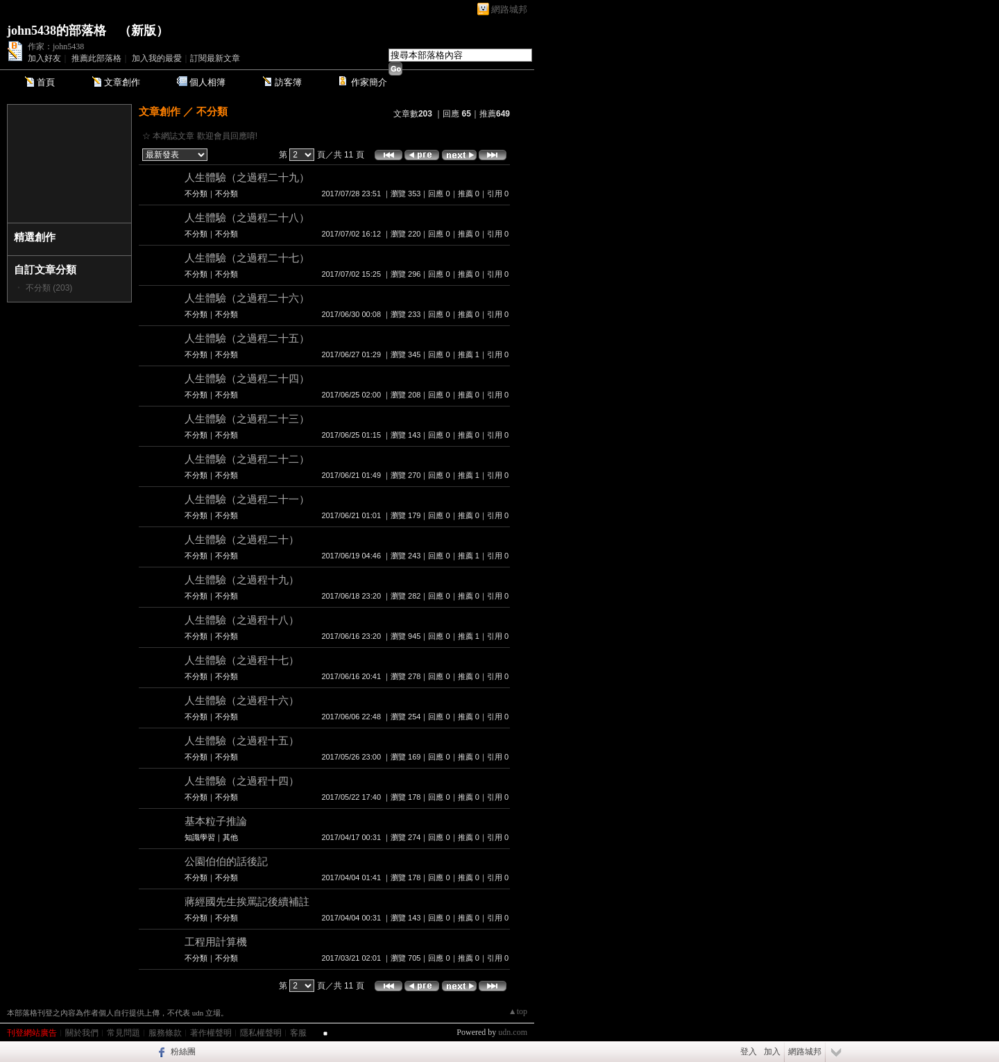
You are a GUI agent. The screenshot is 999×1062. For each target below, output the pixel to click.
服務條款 (165, 1033)
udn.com (512, 1032)
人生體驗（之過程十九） (242, 579)
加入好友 (44, 58)
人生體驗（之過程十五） (242, 740)
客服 (298, 1033)
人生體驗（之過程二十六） (247, 298)
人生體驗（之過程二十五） (247, 338)
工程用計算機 (216, 942)
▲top (518, 1011)
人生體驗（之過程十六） (242, 700)
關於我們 (82, 1033)
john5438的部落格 (56, 30)
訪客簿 (288, 82)
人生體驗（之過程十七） (242, 660)
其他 (230, 837)
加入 (772, 1051)
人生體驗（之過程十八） (242, 620)
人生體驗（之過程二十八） (247, 217)
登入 (748, 1051)
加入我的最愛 (157, 58)
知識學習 (200, 837)
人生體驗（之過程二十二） (247, 459)
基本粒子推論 (216, 821)
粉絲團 (183, 1051)
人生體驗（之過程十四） (242, 781)
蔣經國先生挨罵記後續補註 (247, 901)
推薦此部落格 (96, 58)
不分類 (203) (49, 288)
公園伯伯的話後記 (226, 861)
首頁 (46, 82)
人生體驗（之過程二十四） (247, 378)
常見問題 (123, 1033)
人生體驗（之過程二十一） (247, 499)
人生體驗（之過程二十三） (247, 419)
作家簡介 (369, 82)
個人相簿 (207, 82)
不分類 (212, 111)
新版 (143, 30)
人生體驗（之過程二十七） (247, 258)
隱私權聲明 (261, 1033)
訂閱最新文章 (215, 58)
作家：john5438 (56, 46)
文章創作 (122, 82)
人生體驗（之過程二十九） (247, 177)
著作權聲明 (211, 1033)
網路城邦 (509, 9)
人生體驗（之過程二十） (242, 539)
